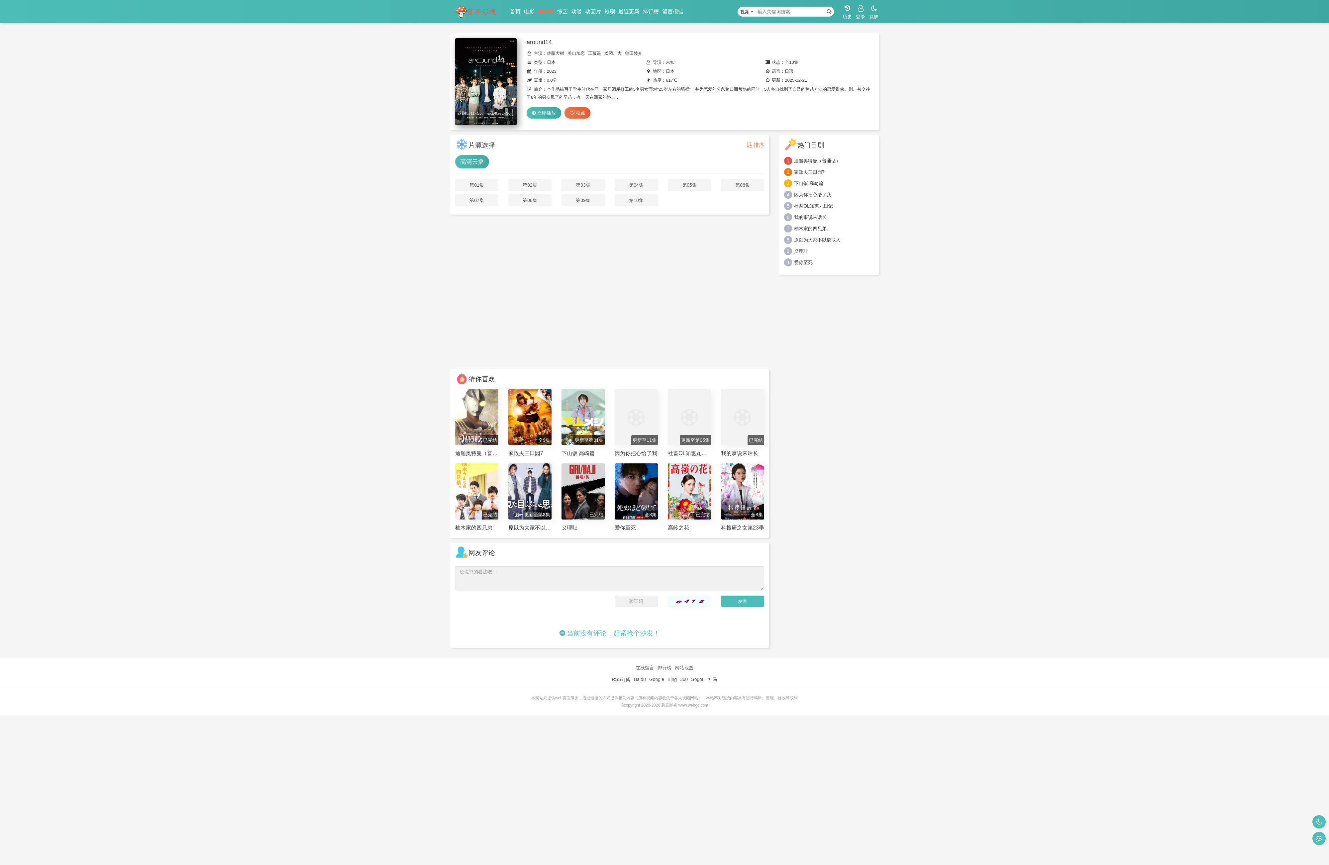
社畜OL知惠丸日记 (813, 206)
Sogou (697, 679)
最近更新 (629, 11)
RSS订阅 (621, 679)
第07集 (476, 200)
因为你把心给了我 (812, 194)
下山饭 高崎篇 (808, 183)
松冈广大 (613, 53)
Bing (672, 679)
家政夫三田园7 (809, 172)
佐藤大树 (555, 53)
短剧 (609, 11)
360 (684, 679)
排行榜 (651, 11)
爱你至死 (803, 262)
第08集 (530, 200)
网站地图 (684, 667)
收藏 (577, 113)
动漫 (576, 11)
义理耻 (801, 251)
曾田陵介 (633, 53)
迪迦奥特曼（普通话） (817, 160)
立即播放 (544, 113)
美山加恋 (576, 53)
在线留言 (645, 667)
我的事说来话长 (810, 217)
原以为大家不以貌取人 (817, 239)
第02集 (530, 185)
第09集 (583, 200)
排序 (755, 145)
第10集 (636, 200)
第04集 (636, 185)
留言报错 (672, 11)
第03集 (583, 185)
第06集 (742, 185)
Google (656, 679)
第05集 (689, 185)
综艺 (562, 11)
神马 (712, 679)
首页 (515, 11)
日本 (551, 62)
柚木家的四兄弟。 (812, 228)
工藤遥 (594, 53)
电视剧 (546, 11)
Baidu (640, 679)
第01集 (476, 185)
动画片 (593, 11)
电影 (529, 11)
